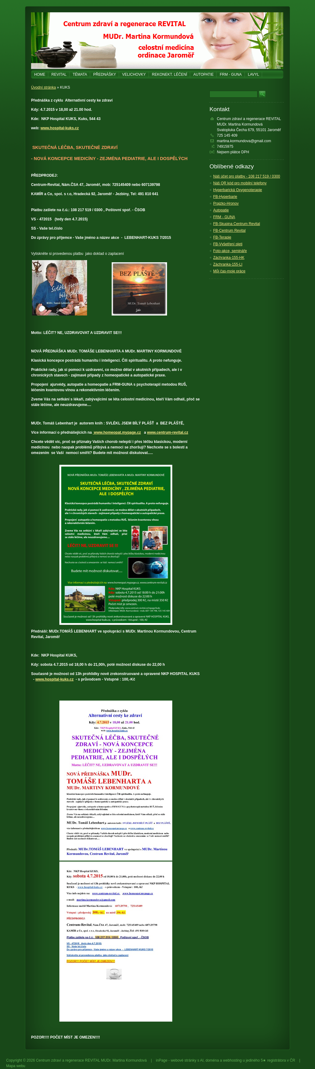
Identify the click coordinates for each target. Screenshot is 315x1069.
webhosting (232, 1060)
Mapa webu (15, 1066)
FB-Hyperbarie (225, 197)
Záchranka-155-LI (227, 264)
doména (212, 1060)
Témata (80, 74)
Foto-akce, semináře (230, 251)
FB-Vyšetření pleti (227, 244)
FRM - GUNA (230, 74)
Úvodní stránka (43, 87)
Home (39, 74)
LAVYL (253, 74)
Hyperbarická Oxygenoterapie (237, 190)
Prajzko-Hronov (226, 203)
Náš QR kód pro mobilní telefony (239, 183)
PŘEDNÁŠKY (104, 74)
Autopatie (203, 74)
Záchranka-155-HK (228, 257)
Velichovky (134, 74)
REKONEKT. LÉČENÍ (169, 74)
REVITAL (58, 74)
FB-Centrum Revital (229, 230)
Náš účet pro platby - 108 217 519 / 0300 (246, 176)
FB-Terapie (222, 237)
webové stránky (183, 1060)
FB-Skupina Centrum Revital (236, 224)
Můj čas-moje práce (229, 271)
